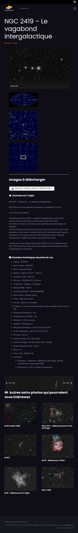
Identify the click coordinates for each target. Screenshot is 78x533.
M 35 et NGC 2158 (12, 426)
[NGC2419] (39, 69)
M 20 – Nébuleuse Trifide (53, 460)
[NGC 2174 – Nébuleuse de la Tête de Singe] (58, 413)
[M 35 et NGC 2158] (20, 413)
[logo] (9, 8)
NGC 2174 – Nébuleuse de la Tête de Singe (57, 427)
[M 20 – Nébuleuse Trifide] (58, 446)
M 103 (7, 457)
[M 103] (20, 445)
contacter (67, 525)
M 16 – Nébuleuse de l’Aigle (16, 493)
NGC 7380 (46, 490)
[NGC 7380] (58, 477)
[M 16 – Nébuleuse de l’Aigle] (20, 479)
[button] (75, 8)
